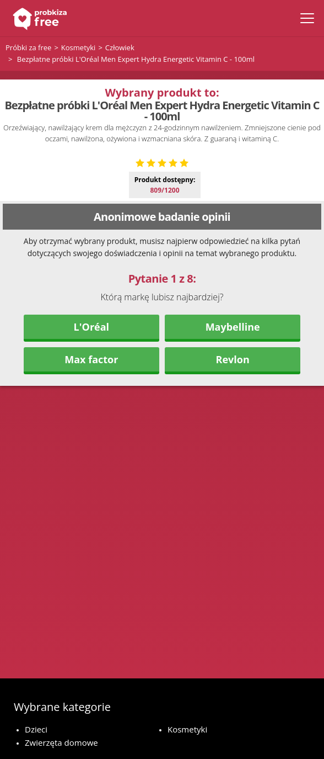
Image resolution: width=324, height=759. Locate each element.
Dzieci (36, 729)
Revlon (233, 437)
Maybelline (233, 405)
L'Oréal (91, 405)
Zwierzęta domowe (61, 742)
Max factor (91, 437)
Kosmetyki (187, 729)
